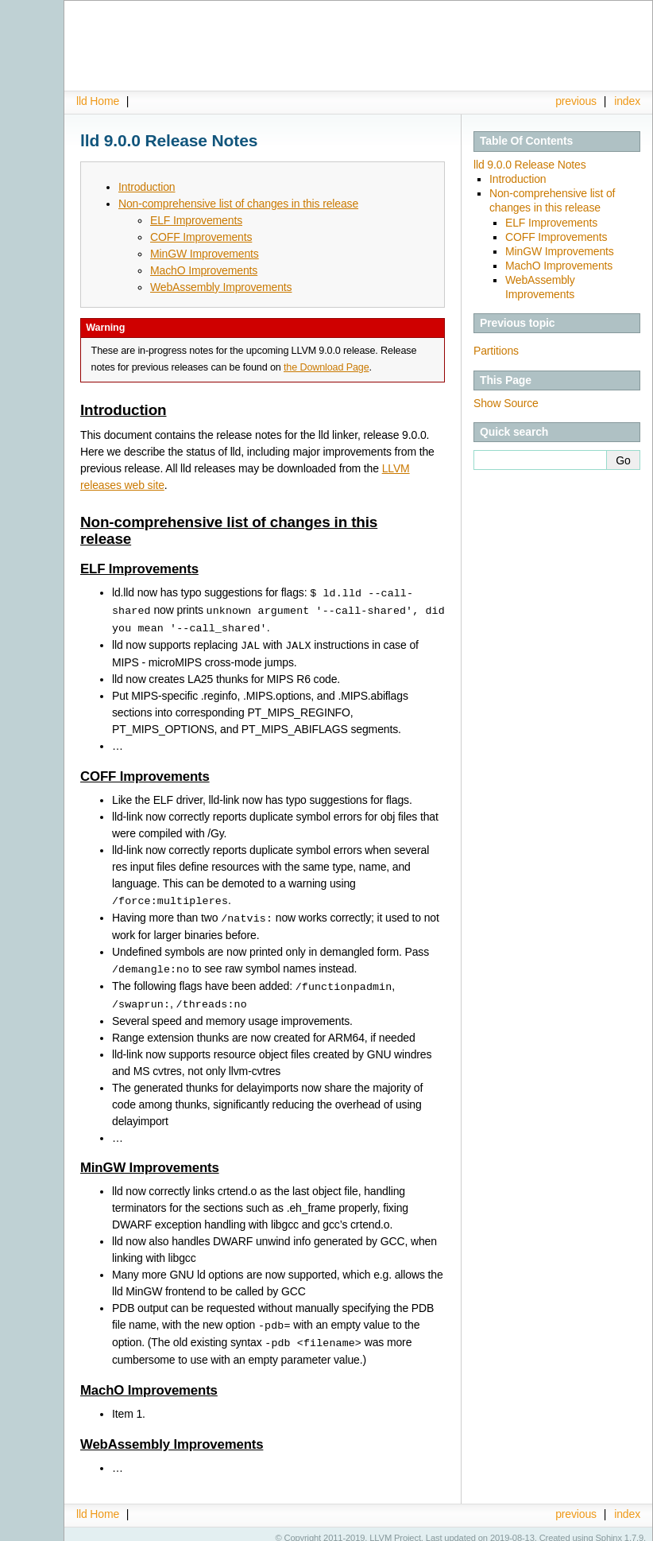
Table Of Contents (526, 140)
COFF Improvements (556, 237)
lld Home (97, 101)
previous (576, 101)
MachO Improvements (558, 265)
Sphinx (609, 1529)
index (627, 101)
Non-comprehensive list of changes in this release (238, 203)
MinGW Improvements (559, 251)
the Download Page (326, 367)
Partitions (496, 350)
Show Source (506, 403)
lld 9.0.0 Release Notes (529, 164)
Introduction (517, 179)
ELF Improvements (551, 222)
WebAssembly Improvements (221, 287)
